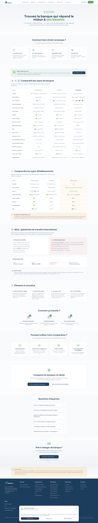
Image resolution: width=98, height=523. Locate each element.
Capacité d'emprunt (54, 484)
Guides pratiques (69, 486)
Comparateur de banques (40, 486)
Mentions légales (8, 504)
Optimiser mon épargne (25, 486)
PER (36, 493)
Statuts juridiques (54, 497)
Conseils (33, 2)
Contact (82, 489)
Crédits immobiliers (39, 484)
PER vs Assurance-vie (54, 495)
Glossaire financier (69, 489)
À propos (68, 2)
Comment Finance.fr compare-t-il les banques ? (49, 431)
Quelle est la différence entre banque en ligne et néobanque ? (49, 415)
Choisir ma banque (24, 484)
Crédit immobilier (54, 489)
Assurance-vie (38, 491)
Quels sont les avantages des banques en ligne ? (49, 410)
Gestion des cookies (9, 510)
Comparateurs (42, 2)
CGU (6, 506)
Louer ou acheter (53, 491)
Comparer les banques (49, 457)
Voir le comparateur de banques (38, 384)
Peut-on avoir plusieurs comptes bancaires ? (49, 421)
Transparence (83, 484)
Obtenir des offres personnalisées (60, 384)
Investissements (38, 495)
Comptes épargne (39, 489)
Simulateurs (51, 2)
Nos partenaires (83, 486)
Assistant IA (67, 491)
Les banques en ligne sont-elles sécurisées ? (49, 426)
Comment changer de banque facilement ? (49, 405)
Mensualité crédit (54, 486)
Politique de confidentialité (10, 508)
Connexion (84, 2)
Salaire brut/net (53, 493)
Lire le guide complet (79, 72)
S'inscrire (91, 2)
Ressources (60, 2)
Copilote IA (25, 2)
